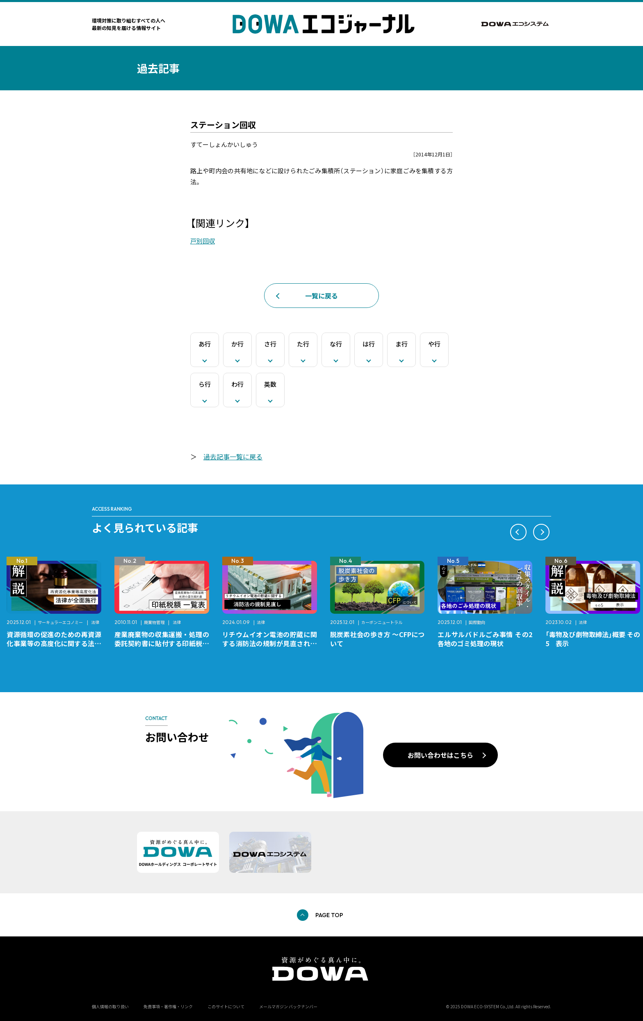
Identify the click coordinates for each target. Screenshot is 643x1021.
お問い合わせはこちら (440, 755)
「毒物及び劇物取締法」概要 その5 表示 (592, 638)
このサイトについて (225, 1006)
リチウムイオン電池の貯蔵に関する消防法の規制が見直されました (269, 643)
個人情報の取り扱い (110, 1006)
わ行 (237, 384)
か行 (237, 344)
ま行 (401, 344)
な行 (336, 344)
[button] (518, 532)
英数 (270, 384)
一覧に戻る (321, 296)
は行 (369, 344)
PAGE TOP (329, 915)
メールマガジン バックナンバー (288, 1006)
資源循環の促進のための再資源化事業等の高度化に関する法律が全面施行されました (54, 643)
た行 (303, 344)
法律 (95, 622)
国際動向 (477, 622)
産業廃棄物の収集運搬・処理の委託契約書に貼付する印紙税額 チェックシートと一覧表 (165, 643)
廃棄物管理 (154, 622)
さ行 (270, 344)
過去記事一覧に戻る (232, 456)
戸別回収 (202, 240)
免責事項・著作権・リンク (168, 1006)
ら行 (204, 384)
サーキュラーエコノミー (60, 622)
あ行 (204, 344)
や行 (434, 344)
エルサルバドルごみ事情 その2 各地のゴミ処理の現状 (488, 638)
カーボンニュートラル (381, 622)
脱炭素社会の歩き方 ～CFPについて (377, 638)
